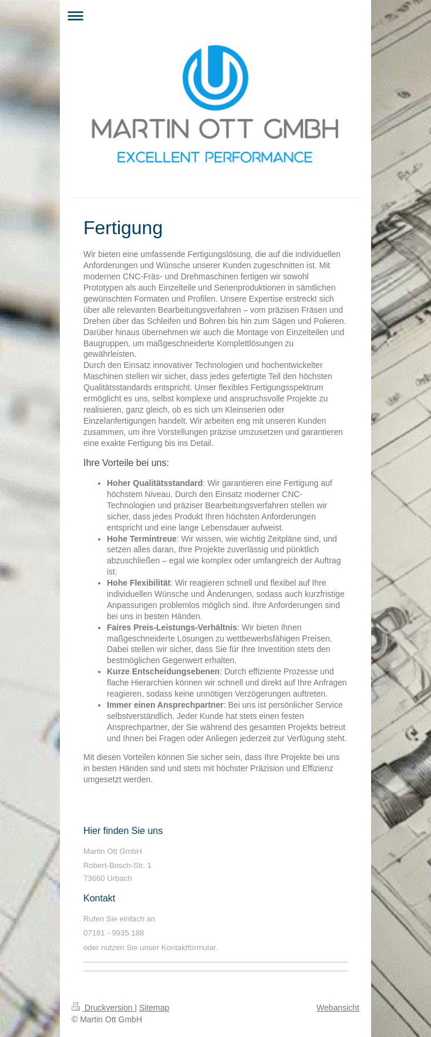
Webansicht (337, 1007)
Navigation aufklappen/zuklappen (215, 15)
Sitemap (154, 1007)
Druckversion (103, 1007)
